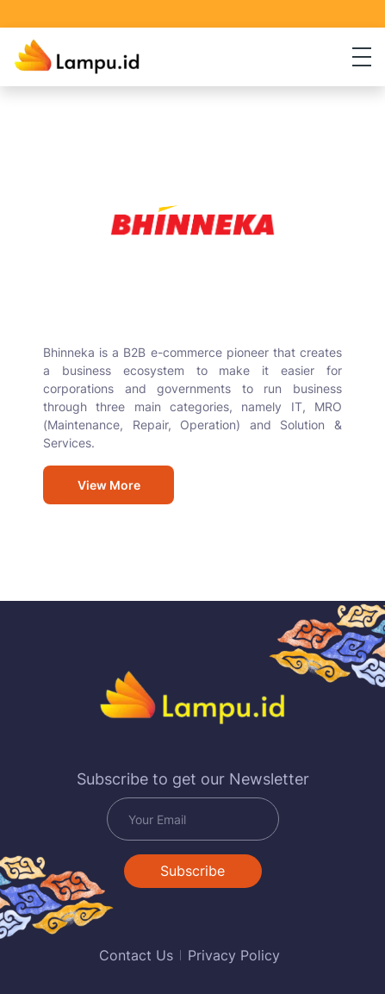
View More (109, 485)
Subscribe (192, 870)
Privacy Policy (234, 955)
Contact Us (136, 955)
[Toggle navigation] (361, 56)
